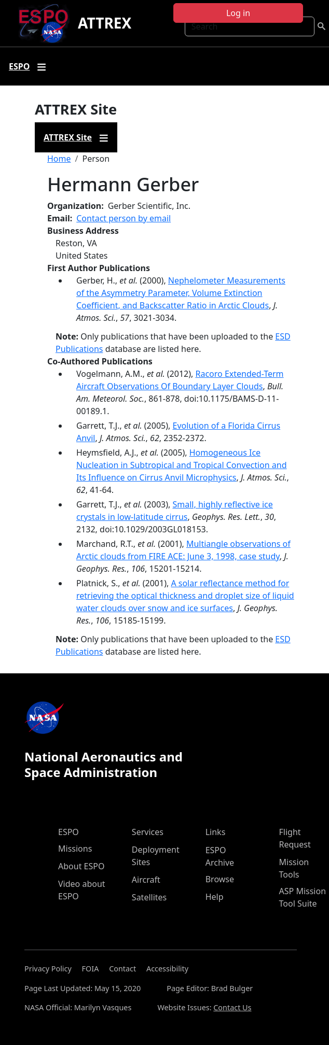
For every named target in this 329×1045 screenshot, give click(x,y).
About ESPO (81, 866)
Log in (238, 13)
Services (147, 832)
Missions (75, 848)
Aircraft (146, 879)
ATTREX (104, 23)
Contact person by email (123, 218)
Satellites (149, 897)
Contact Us (232, 1007)
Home (59, 158)
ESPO (68, 832)
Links (215, 832)
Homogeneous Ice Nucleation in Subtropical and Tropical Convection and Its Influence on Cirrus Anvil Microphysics (181, 465)
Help (214, 896)
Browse (219, 879)
